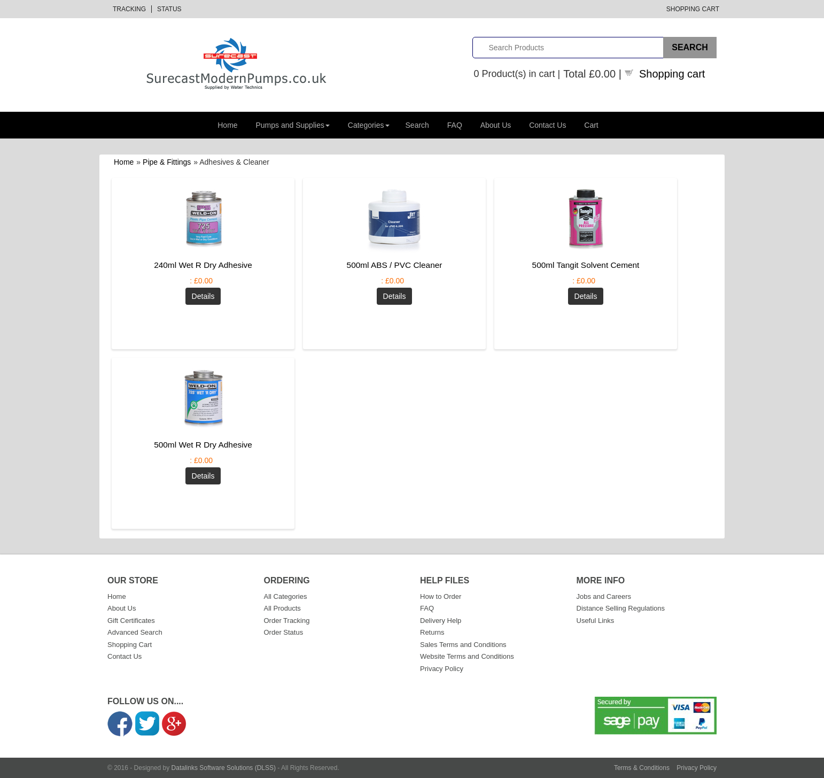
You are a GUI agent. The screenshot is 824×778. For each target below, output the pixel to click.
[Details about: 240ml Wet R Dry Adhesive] (203, 296)
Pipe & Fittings (167, 162)
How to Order (440, 596)
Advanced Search (134, 632)
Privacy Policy (441, 669)
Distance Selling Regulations (621, 608)
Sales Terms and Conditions (463, 645)
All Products (282, 608)
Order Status (284, 632)
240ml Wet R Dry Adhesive (203, 264)
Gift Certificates (131, 621)
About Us (495, 125)
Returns (432, 632)
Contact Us (547, 125)
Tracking (129, 9)
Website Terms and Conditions (467, 656)
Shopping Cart (692, 9)
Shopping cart (672, 74)
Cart (591, 125)
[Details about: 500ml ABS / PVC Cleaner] (395, 296)
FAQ (454, 125)
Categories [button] (369, 125)
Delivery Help (440, 621)
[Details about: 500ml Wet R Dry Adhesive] (203, 475)
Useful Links (596, 621)
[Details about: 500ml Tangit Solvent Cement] (586, 296)
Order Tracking (287, 621)
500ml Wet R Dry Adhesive (203, 444)
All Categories (285, 596)
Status (169, 9)
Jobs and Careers (604, 596)
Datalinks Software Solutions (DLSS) (224, 768)
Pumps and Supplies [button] (293, 125)
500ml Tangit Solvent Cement (586, 264)
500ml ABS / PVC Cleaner (394, 264)
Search (417, 125)
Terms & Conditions (642, 768)
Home (227, 125)
